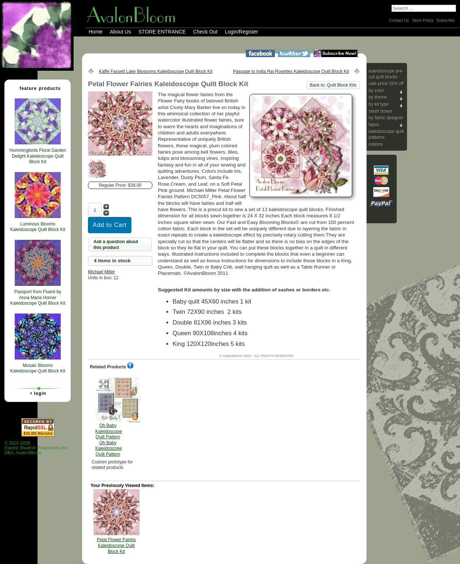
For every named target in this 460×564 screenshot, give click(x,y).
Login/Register (241, 32)
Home (95, 32)
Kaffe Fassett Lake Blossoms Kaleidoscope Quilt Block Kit (156, 71)
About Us (120, 32)
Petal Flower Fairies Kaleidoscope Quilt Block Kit (116, 545)
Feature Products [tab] (37, 88)
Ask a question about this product (115, 244)
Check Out (205, 32)
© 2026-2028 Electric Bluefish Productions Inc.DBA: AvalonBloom (36, 448)
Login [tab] (37, 393)
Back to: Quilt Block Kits (333, 85)
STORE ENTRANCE (162, 32)
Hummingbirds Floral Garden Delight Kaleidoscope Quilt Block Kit (37, 156)
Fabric (374, 124)
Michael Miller (101, 271)
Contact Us (399, 20)
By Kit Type (379, 104)
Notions (376, 144)
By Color (376, 90)
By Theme (378, 97)
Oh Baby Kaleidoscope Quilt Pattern (108, 417)
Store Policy (423, 20)
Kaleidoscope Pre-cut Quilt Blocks (386, 74)
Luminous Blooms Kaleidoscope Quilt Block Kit (37, 226)
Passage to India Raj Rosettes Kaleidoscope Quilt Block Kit (291, 71)
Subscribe (445, 20)
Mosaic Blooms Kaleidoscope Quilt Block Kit (37, 368)
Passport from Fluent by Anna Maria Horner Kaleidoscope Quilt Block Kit (37, 297)
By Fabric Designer (386, 117)
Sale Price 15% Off (386, 83)
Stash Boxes (380, 111)
